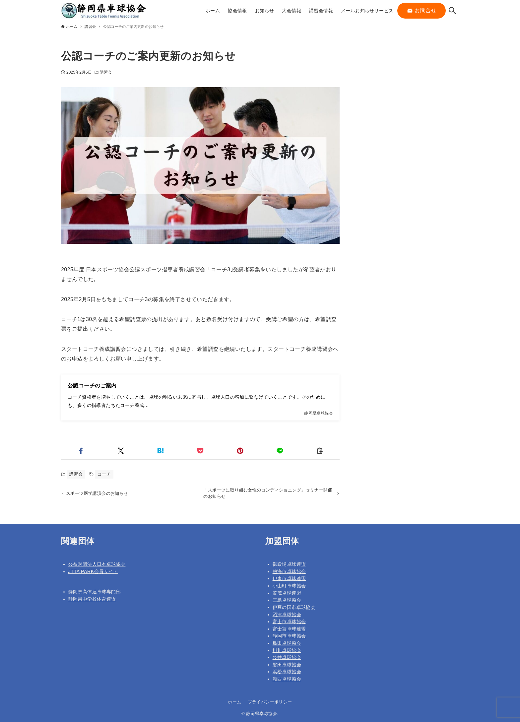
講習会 (106, 72)
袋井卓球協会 (287, 657)
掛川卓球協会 (287, 650)
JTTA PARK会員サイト (93, 571)
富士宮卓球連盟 (289, 628)
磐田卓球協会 (287, 664)
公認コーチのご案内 (92, 385)
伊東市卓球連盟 (289, 578)
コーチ (104, 474)
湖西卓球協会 (287, 679)
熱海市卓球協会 (289, 571)
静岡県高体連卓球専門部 (94, 592)
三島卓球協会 (287, 600)
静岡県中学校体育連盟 (92, 599)
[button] (81, 451)
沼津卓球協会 (287, 614)
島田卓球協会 (287, 643)
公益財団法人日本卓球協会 (97, 564)
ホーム (234, 701)
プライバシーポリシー (270, 701)
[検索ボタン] (452, 10)
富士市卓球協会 (289, 621)
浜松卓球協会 (287, 672)
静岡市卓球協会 (289, 635)
